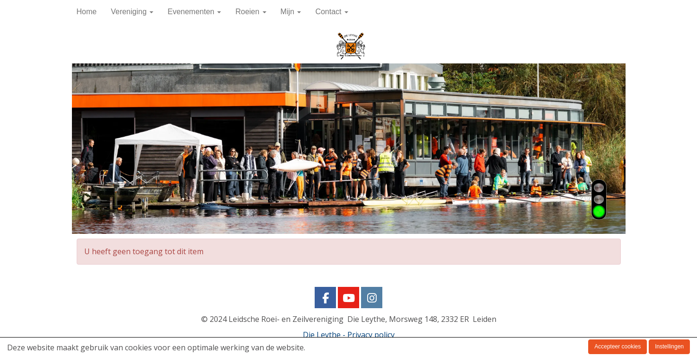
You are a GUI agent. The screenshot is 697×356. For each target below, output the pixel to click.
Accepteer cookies (617, 346)
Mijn (291, 12)
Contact (331, 12)
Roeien (250, 12)
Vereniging (132, 12)
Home (87, 12)
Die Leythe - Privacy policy (349, 334)
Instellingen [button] (669, 346)
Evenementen (194, 12)
